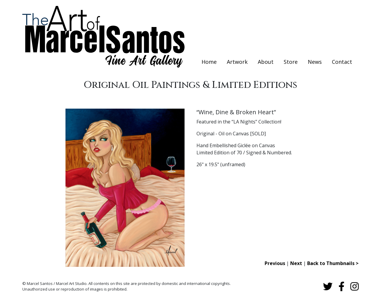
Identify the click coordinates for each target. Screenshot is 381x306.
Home (209, 61)
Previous (275, 263)
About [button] (266, 61)
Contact (342, 61)
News (315, 61)
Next (296, 263)
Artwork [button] (237, 61)
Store (291, 61)
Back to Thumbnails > (333, 263)
